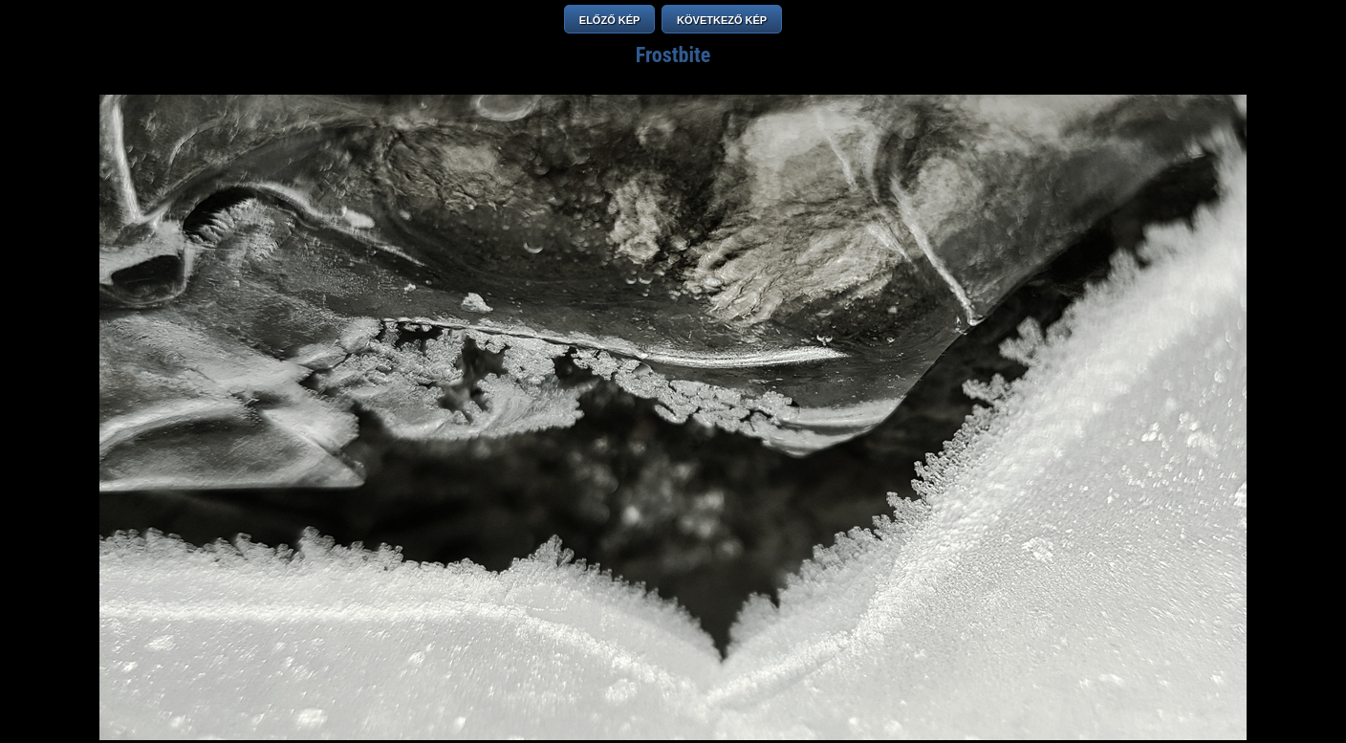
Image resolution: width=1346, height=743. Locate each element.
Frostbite (673, 55)
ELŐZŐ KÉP (609, 20)
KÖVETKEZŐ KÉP (722, 20)
